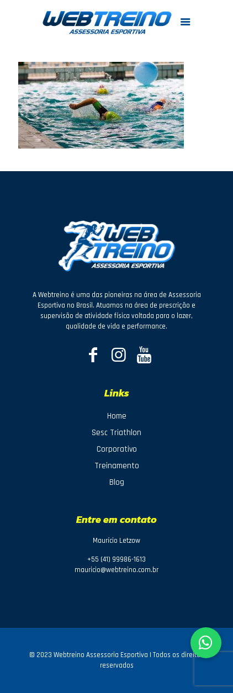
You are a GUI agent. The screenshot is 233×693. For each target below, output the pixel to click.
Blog (116, 482)
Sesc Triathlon (116, 432)
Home (116, 416)
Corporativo (117, 449)
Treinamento (116, 466)
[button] (205, 642)
